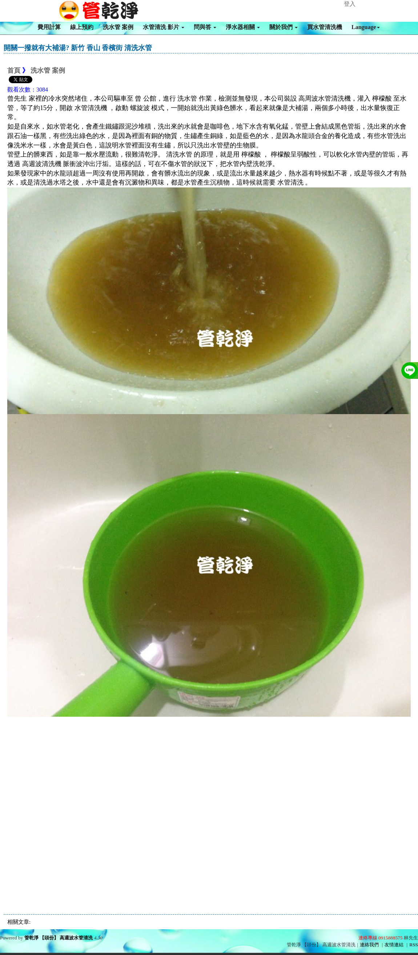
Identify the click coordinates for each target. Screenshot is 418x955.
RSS (413, 944)
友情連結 (394, 944)
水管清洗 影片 (163, 27)
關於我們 (283, 27)
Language (365, 27)
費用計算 (49, 27)
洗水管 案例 (118, 27)
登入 (349, 4)
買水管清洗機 (324, 27)
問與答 (205, 27)
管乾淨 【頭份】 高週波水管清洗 (58, 937)
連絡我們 (369, 944)
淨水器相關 (243, 27)
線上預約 (81, 27)
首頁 (13, 70)
